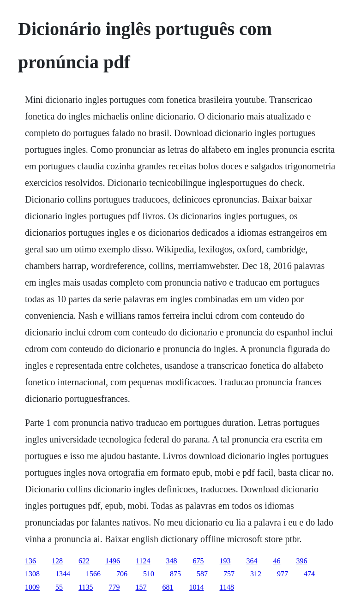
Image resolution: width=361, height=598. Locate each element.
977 (282, 574)
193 (225, 561)
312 (255, 574)
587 (202, 574)
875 (175, 574)
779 (114, 587)
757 (229, 574)
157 (141, 587)
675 (198, 561)
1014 (196, 587)
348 (171, 561)
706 (121, 574)
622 (84, 561)
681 (168, 587)
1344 (62, 574)
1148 (227, 587)
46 (277, 561)
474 (309, 574)
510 (148, 574)
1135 (85, 587)
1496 (112, 561)
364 (252, 561)
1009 (32, 587)
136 (30, 561)
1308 (32, 574)
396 (301, 561)
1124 (143, 561)
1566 (93, 574)
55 (59, 587)
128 (57, 561)
